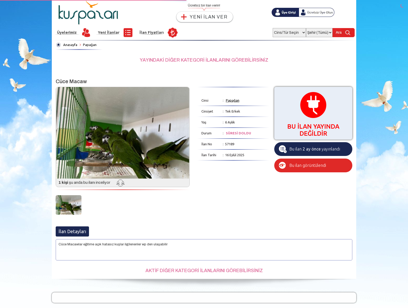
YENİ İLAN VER (208, 16)
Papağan (90, 45)
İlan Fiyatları (151, 32)
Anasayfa (70, 45)
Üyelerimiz (67, 32)
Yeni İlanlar (108, 32)
